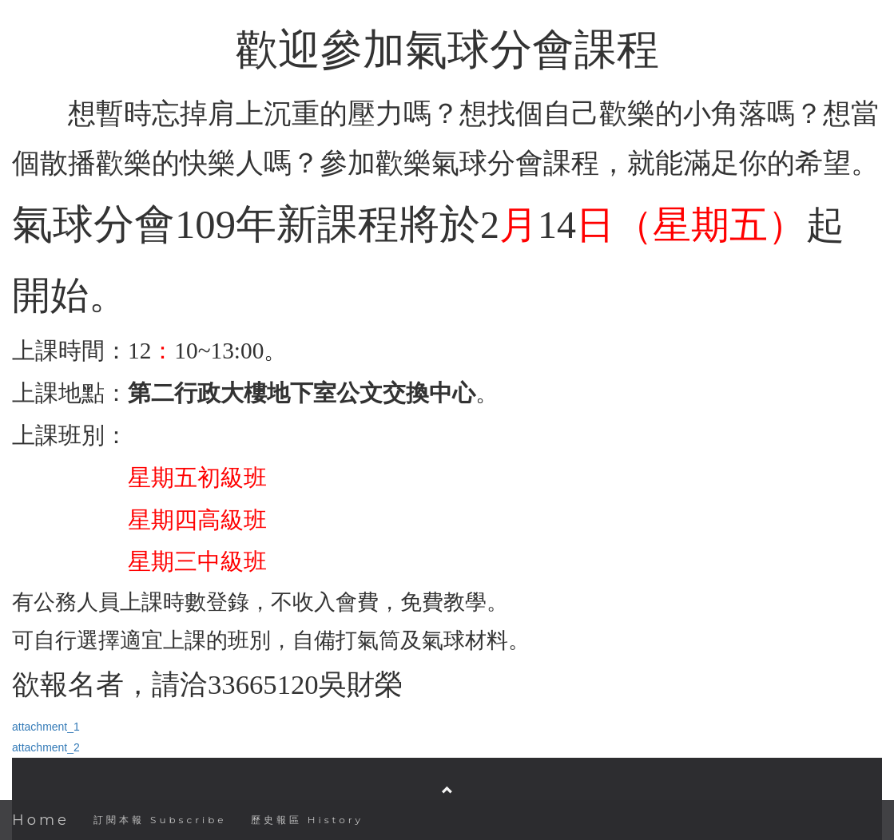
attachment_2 (46, 747)
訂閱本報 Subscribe (160, 820)
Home (41, 820)
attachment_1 (46, 726)
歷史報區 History (307, 820)
